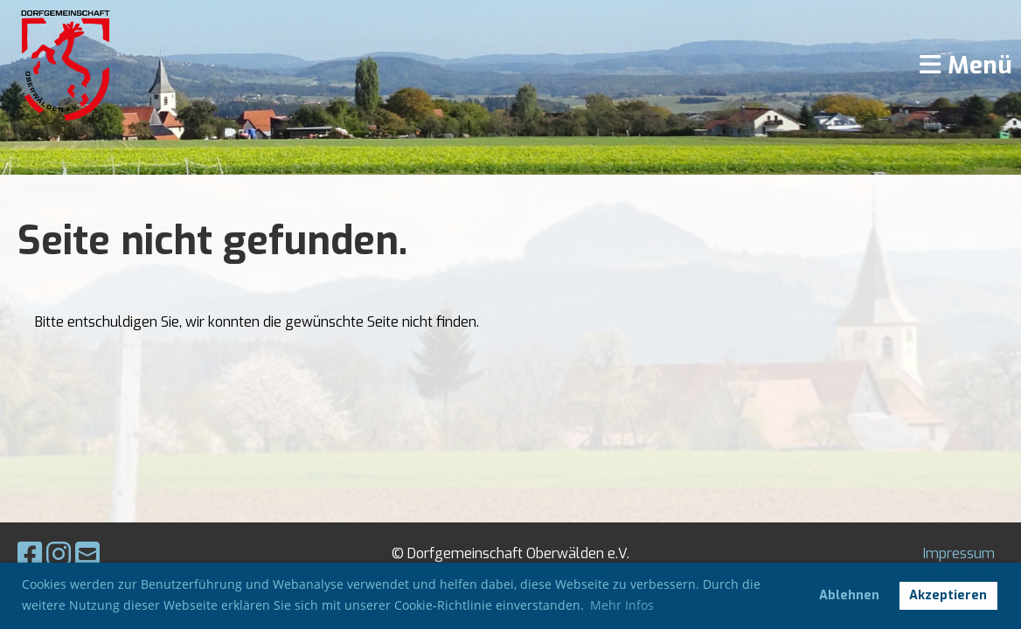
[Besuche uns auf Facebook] (29, 554)
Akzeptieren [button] (948, 595)
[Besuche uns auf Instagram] (58, 554)
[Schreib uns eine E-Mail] (87, 554)
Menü (966, 65)
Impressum (959, 553)
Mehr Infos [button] (622, 605)
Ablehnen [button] (849, 595)
